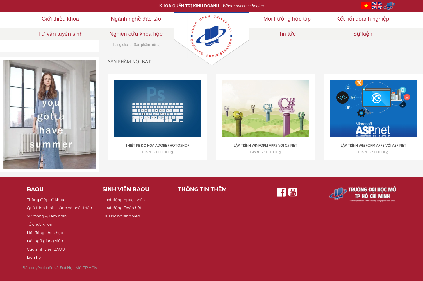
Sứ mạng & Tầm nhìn (47, 216)
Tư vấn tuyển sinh (60, 34)
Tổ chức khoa (39, 224)
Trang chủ (120, 45)
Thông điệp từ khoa (45, 199)
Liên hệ (34, 257)
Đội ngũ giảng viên (45, 240)
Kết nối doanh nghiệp (362, 19)
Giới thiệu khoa (60, 19)
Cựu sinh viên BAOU (46, 249)
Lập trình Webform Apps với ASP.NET (373, 145)
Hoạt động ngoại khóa (124, 199)
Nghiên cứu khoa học (135, 34)
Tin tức (287, 34)
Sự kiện (362, 34)
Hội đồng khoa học (45, 232)
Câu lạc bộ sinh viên (121, 216)
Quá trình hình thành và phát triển (59, 207)
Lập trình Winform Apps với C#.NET (265, 145)
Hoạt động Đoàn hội (122, 207)
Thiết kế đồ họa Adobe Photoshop (157, 145)
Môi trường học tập (287, 19)
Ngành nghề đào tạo (136, 19)
